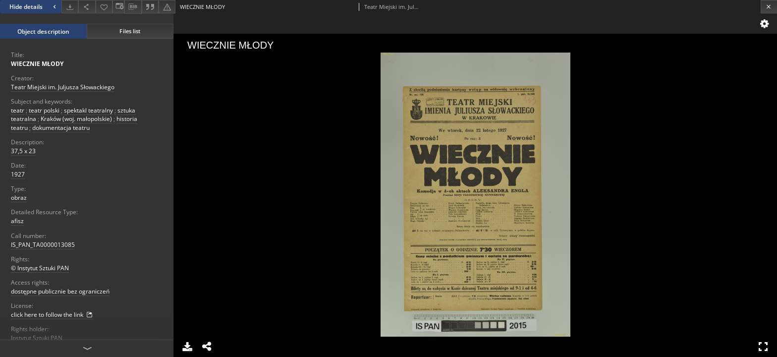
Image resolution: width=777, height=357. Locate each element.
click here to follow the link (52, 314)
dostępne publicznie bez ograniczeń (60, 291)
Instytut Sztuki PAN (36, 338)
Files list (129, 31)
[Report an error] (167, 6)
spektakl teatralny (88, 110)
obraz (19, 197)
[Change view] (118, 6)
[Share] (86, 6)
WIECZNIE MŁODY (37, 64)
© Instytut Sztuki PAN (40, 268)
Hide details (33, 6)
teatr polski (44, 110)
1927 (18, 174)
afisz (17, 221)
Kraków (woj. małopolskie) (76, 119)
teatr (17, 110)
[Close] (769, 6)
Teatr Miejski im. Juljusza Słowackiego (62, 87)
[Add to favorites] (104, 6)
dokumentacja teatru (61, 127)
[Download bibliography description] (132, 7)
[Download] (69, 6)
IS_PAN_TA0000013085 (43, 244)
